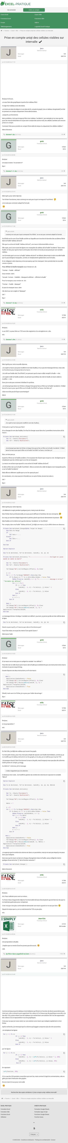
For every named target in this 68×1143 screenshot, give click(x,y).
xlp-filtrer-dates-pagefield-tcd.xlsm (17, 953)
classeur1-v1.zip (11, 171)
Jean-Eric (42, 918)
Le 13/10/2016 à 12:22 (8, 323)
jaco (41, 48)
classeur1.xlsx (10, 339)
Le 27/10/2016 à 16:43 (8, 974)
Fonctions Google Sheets (41, 1114)
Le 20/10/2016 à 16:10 (8, 888)
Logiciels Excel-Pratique (42, 26)
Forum (3, 22)
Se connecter (11, 10)
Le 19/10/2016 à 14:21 (8, 502)
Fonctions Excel (6, 18)
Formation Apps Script (40, 1111)
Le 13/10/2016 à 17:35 (8, 414)
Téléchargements (6, 26)
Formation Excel (5, 1108)
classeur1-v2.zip (11, 303)
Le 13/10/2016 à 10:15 (8, 191)
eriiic (42, 310)
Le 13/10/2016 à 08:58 (8, 155)
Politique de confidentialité (42, 1139)
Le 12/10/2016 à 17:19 (8, 62)
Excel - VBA (14, 30)
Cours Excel (4, 14)
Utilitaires (3, 1116)
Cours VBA (38, 14)
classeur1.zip (10, 134)
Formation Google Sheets (41, 1108)
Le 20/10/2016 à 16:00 (8, 747)
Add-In (37, 22)
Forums (6, 30)
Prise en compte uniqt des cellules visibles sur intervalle (36, 30)
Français (33, 1134)
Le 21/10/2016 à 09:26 (8, 934)
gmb (42, 141)
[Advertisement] (34, 79)
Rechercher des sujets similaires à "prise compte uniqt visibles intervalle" (34, 1092)
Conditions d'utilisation (27, 1139)
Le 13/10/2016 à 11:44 (8, 226)
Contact (53, 1139)
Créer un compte (34, 10)
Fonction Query (38, 1116)
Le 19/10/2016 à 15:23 (8, 653)
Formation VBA (5, 1111)
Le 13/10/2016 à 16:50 (8, 360)
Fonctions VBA (39, 18)
